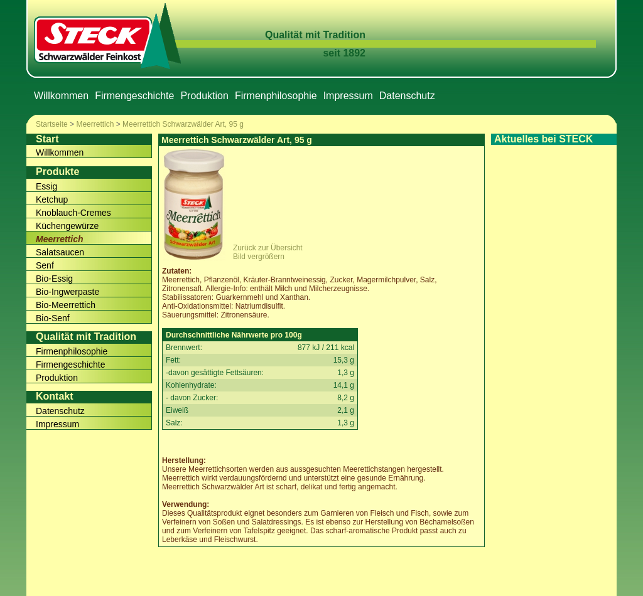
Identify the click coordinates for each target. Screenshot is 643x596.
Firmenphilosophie (276, 95)
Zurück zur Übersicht (268, 247)
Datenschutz (407, 95)
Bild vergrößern (258, 256)
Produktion (204, 95)
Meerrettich (95, 124)
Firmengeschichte (134, 95)
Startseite (52, 124)
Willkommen (61, 95)
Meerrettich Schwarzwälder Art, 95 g (183, 124)
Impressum (348, 95)
